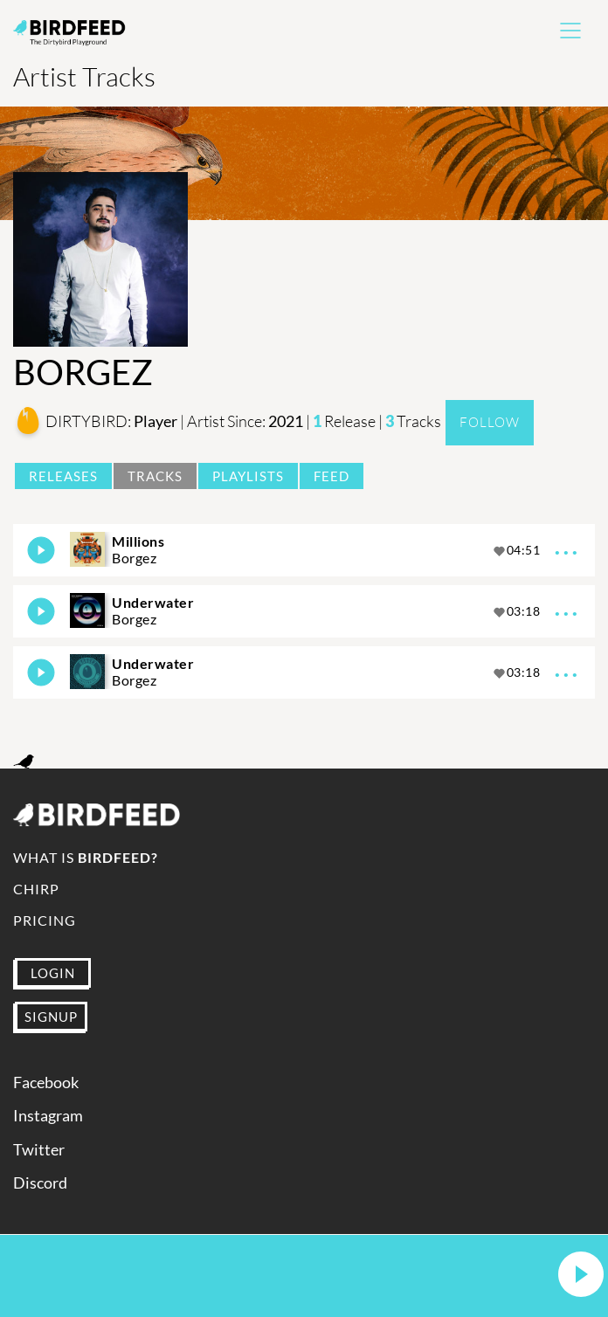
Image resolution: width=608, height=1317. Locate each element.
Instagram (48, 1116)
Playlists (248, 476)
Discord (40, 1183)
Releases (63, 476)
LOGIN (53, 973)
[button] (581, 1275)
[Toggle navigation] (570, 30)
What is (85, 857)
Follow (489, 422)
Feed (331, 476)
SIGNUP (51, 1016)
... (568, 546)
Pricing (44, 920)
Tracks (155, 476)
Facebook (46, 1082)
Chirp (36, 888)
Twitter (39, 1150)
